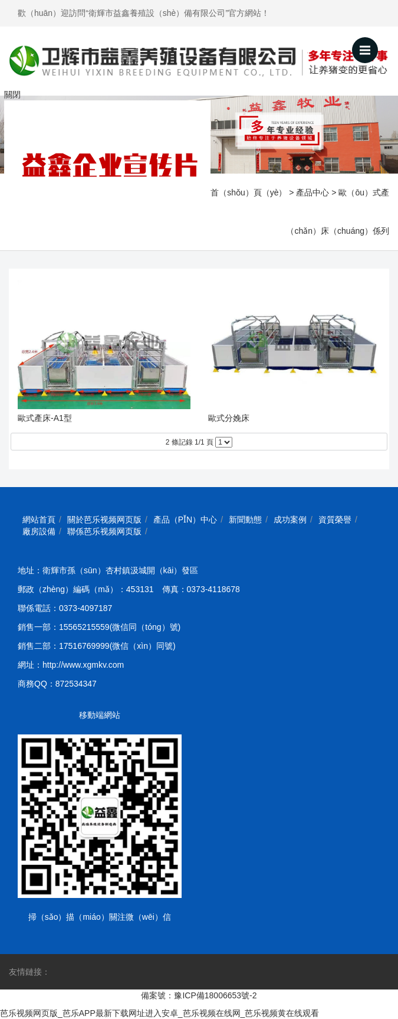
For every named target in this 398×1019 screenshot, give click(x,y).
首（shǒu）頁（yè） (248, 192)
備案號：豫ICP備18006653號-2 (198, 995)
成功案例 (290, 519)
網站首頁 (38, 519)
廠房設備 (38, 531)
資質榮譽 (334, 519)
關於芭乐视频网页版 (104, 519)
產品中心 (312, 192)
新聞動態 (245, 519)
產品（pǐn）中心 (185, 519)
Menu (369, 44)
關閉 (12, 94)
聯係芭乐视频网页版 (104, 531)
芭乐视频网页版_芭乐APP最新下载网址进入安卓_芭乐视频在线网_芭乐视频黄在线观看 (159, 1013)
